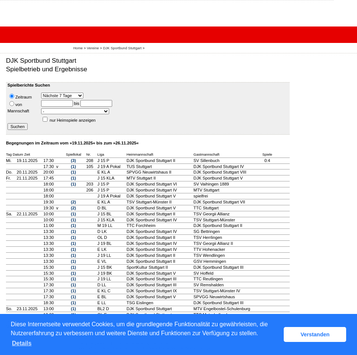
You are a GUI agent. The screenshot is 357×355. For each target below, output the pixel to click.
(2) (73, 202)
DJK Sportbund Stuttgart (122, 48)
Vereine (93, 48)
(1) (73, 166)
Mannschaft (18, 111)
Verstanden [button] (315, 334)
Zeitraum (20, 96)
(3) (73, 160)
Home (78, 48)
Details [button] (21, 343)
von (15, 104)
